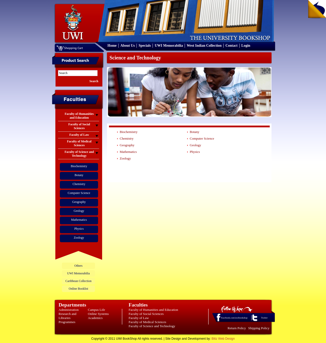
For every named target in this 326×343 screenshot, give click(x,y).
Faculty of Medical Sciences (147, 322)
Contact (231, 45)
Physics (79, 228)
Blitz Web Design (223, 338)
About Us (127, 45)
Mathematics (79, 220)
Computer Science (79, 193)
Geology (79, 211)
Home (112, 45)
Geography (79, 202)
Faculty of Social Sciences (146, 314)
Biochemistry (79, 166)
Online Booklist (78, 288)
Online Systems (98, 314)
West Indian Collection (204, 45)
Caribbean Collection (78, 281)
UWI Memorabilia (169, 45)
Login (245, 45)
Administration (69, 310)
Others (78, 265)
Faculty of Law (139, 318)
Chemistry (79, 184)
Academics (95, 318)
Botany (79, 175)
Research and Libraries (67, 316)
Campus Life (96, 310)
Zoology (79, 237)
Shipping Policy (258, 328)
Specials (145, 45)
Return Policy (237, 328)
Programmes (67, 322)
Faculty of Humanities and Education (153, 310)
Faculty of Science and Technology (152, 326)
